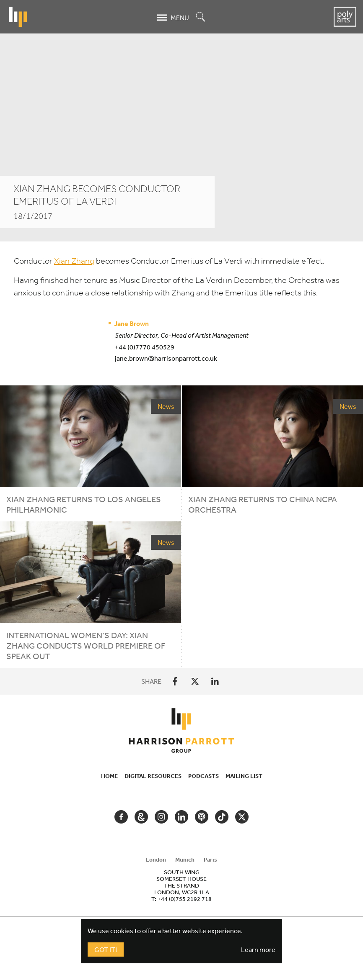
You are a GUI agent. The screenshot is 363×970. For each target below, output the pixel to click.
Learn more (258, 949)
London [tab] (156, 859)
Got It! (105, 949)
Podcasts (203, 776)
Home (109, 776)
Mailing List (244, 776)
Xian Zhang (74, 261)
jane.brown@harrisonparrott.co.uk (166, 358)
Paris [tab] (210, 859)
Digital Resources (153, 776)
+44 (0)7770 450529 (144, 347)
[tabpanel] (181, 885)
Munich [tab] (184, 859)
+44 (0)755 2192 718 (185, 899)
